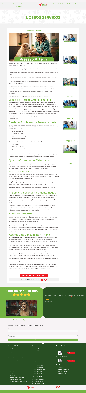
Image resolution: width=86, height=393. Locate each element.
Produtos (30, 325)
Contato (74, 3)
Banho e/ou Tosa (23, 325)
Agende (55, 3)
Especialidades (16, 3)
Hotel (36, 325)
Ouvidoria (69, 3)
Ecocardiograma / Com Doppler (70, 141)
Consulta (10, 325)
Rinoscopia (70, 75)
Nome (9, 328)
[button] (7, 308)
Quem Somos (19, 6)
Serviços (33, 3)
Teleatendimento (62, 3)
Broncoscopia (70, 97)
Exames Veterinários (25, 3)
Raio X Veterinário (70, 53)
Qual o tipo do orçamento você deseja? (16, 323)
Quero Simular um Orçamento (43, 340)
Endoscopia (70, 118)
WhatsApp (10, 334)
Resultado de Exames (7, 3)
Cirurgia (16, 325)
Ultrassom (69, 163)
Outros (79, 3)
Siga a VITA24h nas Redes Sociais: (30, 280)
